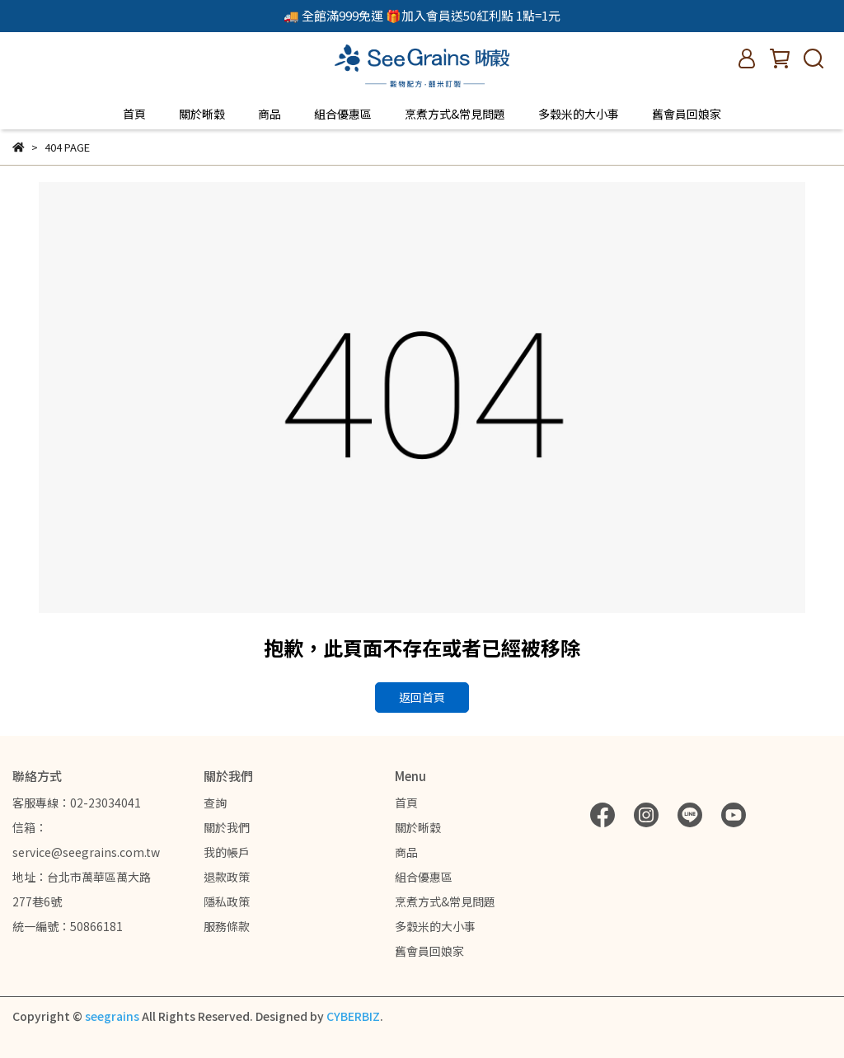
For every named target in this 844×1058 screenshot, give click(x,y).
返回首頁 (422, 697)
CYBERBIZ (353, 1016)
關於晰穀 (202, 113)
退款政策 (227, 876)
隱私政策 (227, 901)
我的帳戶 (227, 852)
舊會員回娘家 (686, 113)
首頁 (134, 113)
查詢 (215, 802)
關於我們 (227, 827)
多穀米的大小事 (578, 113)
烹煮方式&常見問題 (455, 113)
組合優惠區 (343, 113)
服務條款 (227, 926)
